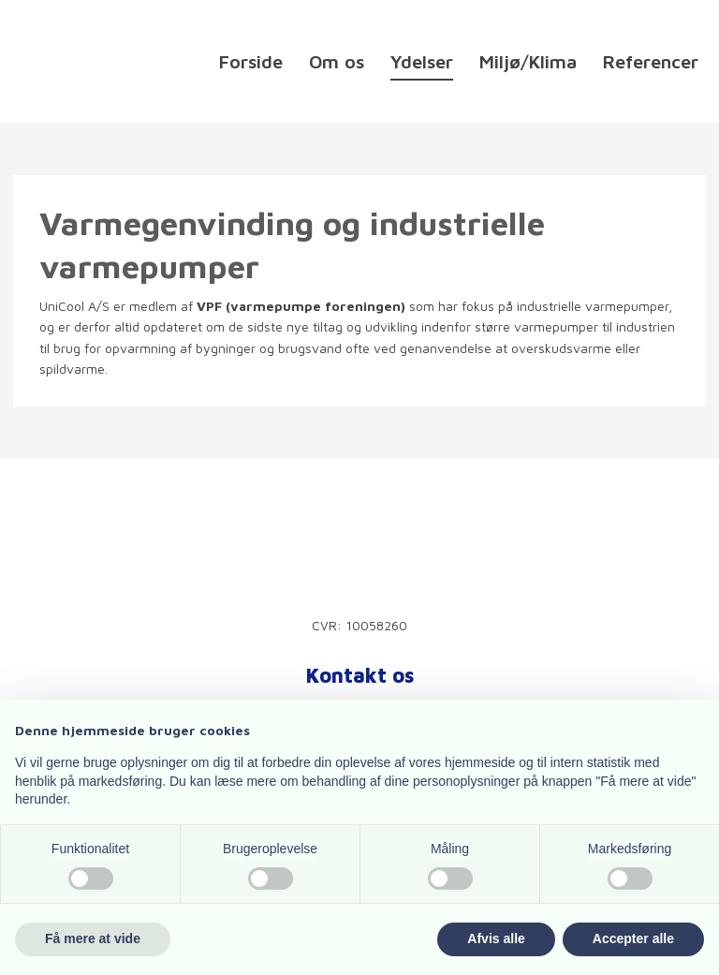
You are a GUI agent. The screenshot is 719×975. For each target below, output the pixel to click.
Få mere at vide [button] (92, 938)
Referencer (650, 62)
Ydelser (421, 62)
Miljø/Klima (528, 62)
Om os (336, 62)
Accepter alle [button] (633, 938)
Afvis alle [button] (495, 938)
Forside (251, 62)
